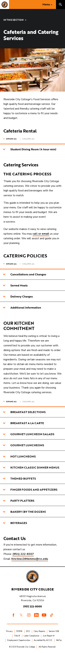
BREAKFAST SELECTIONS (24, 412)
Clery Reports (39, 631)
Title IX (17, 636)
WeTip (59, 640)
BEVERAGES (15, 523)
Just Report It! (49, 636)
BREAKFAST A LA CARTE (23, 423)
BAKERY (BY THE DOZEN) (24, 512)
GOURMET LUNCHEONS (23, 445)
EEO (28, 631)
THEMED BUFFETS (19, 478)
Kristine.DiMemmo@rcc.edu (29, 559)
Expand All (11, 139)
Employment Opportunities (18, 640)
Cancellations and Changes (24, 274)
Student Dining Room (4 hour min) (29, 149)
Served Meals (15, 285)
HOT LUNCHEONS (19, 456)
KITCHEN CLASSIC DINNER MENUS (31, 467)
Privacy (9, 631)
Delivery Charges (18, 296)
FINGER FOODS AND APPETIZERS (30, 490)
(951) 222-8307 (23, 554)
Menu (46, 4)
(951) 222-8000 (32, 606)
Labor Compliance (31, 636)
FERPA (19, 631)
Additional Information (22, 307)
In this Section (13, 20)
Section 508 (54, 631)
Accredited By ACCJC (43, 640)
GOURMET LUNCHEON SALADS (28, 434)
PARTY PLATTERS (18, 501)
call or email (41, 234)
